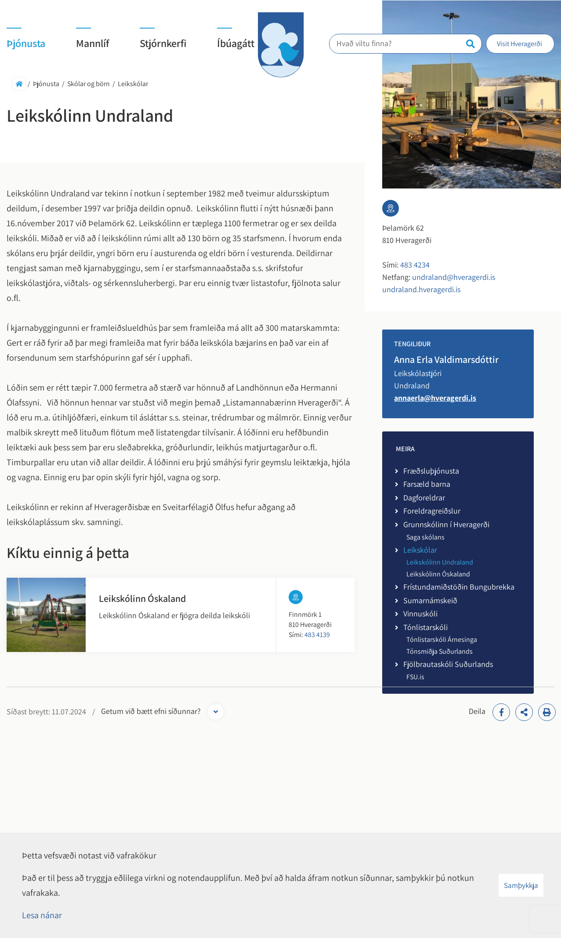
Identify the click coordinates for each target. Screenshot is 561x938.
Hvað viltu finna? (369, 43)
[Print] (547, 712)
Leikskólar (133, 83)
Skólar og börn (88, 83)
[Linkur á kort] (296, 597)
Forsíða (19, 84)
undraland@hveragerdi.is (453, 277)
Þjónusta (46, 83)
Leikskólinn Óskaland (142, 598)
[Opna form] (216, 712)
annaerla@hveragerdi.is (435, 398)
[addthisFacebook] (501, 712)
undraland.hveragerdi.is (421, 289)
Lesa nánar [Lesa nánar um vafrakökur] (42, 915)
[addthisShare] (524, 712)
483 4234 (415, 265)
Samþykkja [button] (521, 885)
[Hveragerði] (280, 45)
